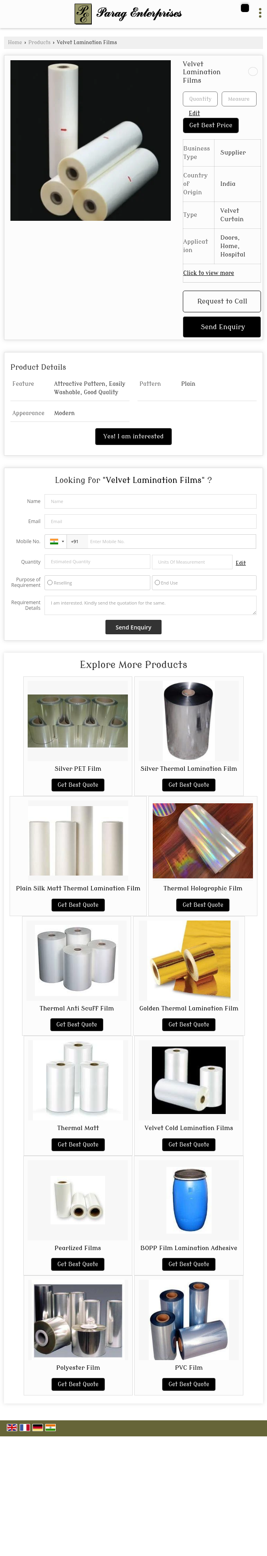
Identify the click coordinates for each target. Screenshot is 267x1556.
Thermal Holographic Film (203, 888)
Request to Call (222, 301)
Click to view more (208, 273)
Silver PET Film (78, 768)
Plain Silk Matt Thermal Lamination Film (78, 888)
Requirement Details (25, 605)
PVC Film (188, 1367)
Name (33, 501)
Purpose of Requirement (25, 582)
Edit (194, 113)
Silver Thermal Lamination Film (189, 768)
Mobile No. (28, 541)
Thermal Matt (78, 1128)
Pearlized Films (78, 1248)
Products (39, 42)
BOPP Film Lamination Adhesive (188, 1248)
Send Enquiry (223, 327)
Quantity (30, 561)
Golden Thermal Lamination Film (189, 1008)
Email (34, 521)
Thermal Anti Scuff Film (77, 1008)
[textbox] (239, 99)
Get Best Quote (78, 785)
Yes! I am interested (133, 436)
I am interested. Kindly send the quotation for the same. (150, 605)
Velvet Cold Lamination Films (189, 1128)
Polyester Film (78, 1367)
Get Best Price (211, 125)
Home (15, 42)
